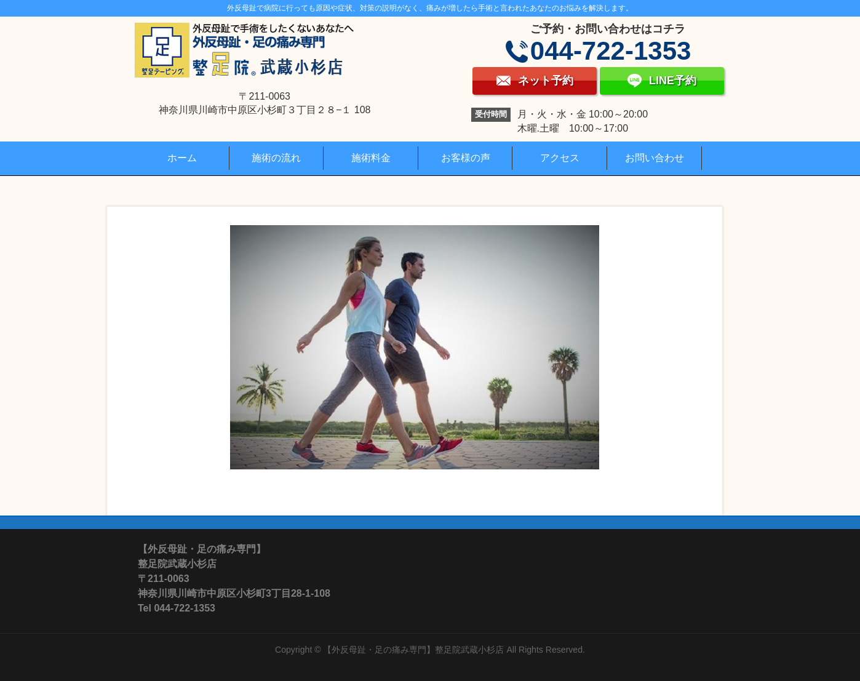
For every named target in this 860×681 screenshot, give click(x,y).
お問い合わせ (654, 158)
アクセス (559, 158)
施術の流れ (276, 158)
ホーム (182, 158)
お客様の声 (465, 158)
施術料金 (371, 158)
